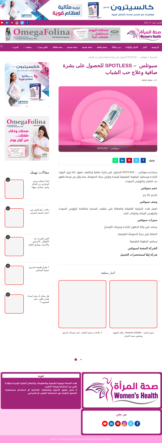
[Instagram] (17, 23)
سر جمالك (116, 47)
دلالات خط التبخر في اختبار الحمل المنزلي (39, 211)
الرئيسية (155, 47)
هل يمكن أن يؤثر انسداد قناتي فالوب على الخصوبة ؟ (38, 299)
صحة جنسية (72, 47)
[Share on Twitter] (136, 160)
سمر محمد (146, 80)
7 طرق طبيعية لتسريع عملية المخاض (39, 269)
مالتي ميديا (43, 47)
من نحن (121, 414)
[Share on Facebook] (143, 160)
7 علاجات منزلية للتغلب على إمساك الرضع (82, 332)
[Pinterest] (12, 23)
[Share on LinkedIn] (122, 160)
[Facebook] (27, 23)
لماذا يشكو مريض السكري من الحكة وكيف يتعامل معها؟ (40, 184)
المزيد (16, 47)
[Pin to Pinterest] (129, 160)
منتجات (28, 47)
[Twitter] (22, 23)
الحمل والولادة (131, 47)
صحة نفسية (87, 47)
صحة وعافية (102, 47)
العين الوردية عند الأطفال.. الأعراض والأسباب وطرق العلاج (39, 241)
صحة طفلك (57, 47)
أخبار (145, 47)
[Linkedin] (7, 23)
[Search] (1, 47)
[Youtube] (2, 23)
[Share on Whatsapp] (115, 160)
